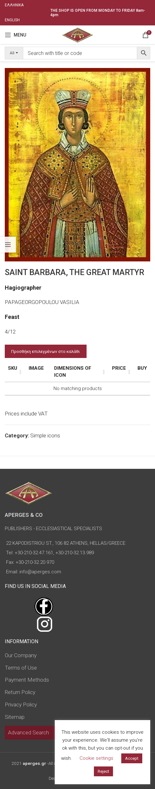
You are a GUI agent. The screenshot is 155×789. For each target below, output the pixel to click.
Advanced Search (28, 732)
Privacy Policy (21, 704)
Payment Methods (27, 680)
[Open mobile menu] (15, 35)
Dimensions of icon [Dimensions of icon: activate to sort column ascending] (72, 371)
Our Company (21, 655)
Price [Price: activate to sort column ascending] (119, 368)
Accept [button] (131, 758)
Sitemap (15, 717)
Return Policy (20, 692)
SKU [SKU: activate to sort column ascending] (12, 368)
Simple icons (45, 435)
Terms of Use (21, 667)
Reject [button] (103, 771)
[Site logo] (77, 34)
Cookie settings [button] (96, 758)
